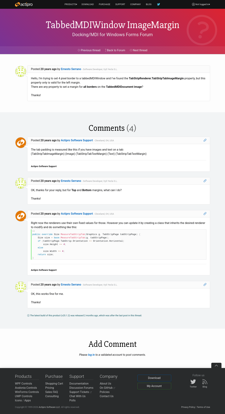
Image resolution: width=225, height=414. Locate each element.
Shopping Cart (54, 383)
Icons (18, 400)
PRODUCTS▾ (71, 4)
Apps (27, 400)
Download (154, 378)
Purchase (54, 376)
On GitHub (107, 387)
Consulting (52, 396)
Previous (89, 50)
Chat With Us (77, 396)
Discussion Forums (81, 387)
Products (23, 376)
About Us (105, 383)
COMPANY (135, 4)
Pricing (49, 387)
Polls (72, 400)
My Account (154, 386)
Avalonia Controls (26, 387)
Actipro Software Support (77, 140)
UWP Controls (23, 396)
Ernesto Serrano (71, 69)
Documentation (79, 383)
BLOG (149, 4)
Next (138, 50)
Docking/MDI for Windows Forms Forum (112, 34)
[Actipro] (24, 4)
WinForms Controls (27, 392)
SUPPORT (120, 4)
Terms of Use (203, 407)
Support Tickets (80, 392)
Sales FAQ (51, 392)
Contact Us (107, 396)
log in (91, 354)
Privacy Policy (188, 407)
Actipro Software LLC (49, 407)
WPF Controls (23, 383)
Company (108, 376)
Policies (105, 392)
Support (76, 376)
